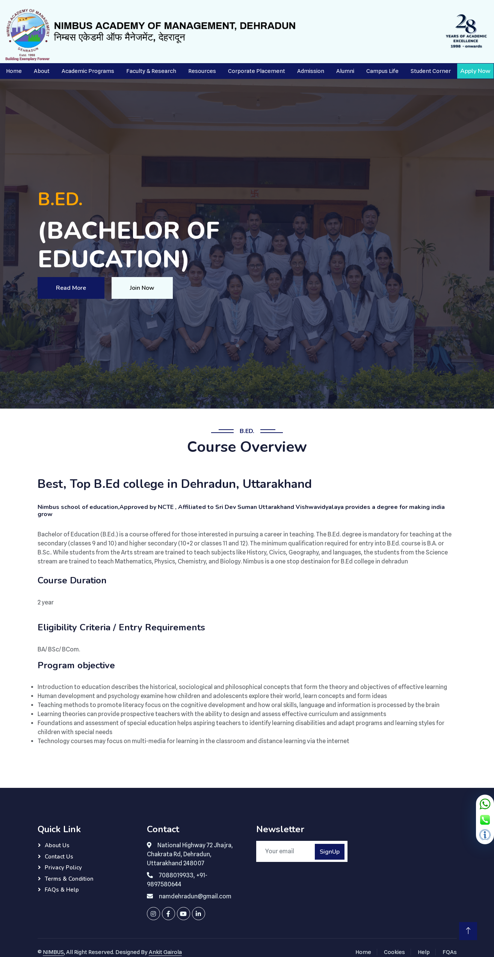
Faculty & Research (151, 71)
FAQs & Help (62, 889)
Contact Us (59, 856)
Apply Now (475, 71)
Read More (71, 288)
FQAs (450, 952)
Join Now (142, 288)
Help (424, 952)
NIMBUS (53, 952)
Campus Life (382, 71)
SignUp (330, 852)
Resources (202, 71)
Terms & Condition (69, 879)
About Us (57, 845)
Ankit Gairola (165, 952)
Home (14, 71)
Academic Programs (88, 71)
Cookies (394, 952)
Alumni (345, 71)
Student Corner (431, 71)
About (42, 71)
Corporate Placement (256, 71)
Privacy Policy (63, 867)
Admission (310, 71)
